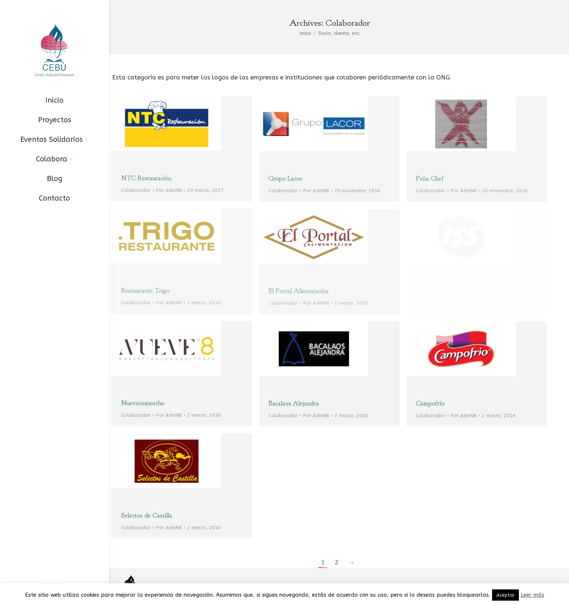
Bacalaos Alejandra (294, 403)
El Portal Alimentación (298, 291)
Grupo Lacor (285, 178)
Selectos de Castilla (146, 515)
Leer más (532, 595)
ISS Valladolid (434, 291)
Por (169, 190)
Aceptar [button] (505, 595)
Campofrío (430, 403)
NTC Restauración (146, 178)
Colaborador (136, 190)
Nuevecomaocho (142, 403)
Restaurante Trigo (145, 291)
